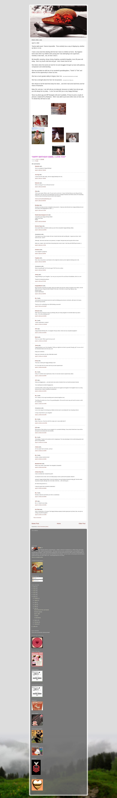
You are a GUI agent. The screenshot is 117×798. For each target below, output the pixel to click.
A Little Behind (37, 617)
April (35, 608)
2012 (34, 592)
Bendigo (37, 205)
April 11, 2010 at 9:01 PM (40, 367)
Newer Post (35, 523)
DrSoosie (37, 310)
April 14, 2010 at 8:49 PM (40, 488)
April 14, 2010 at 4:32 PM (40, 459)
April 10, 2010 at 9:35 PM (40, 332)
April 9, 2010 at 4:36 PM (40, 270)
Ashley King (38, 471)
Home (59, 523)
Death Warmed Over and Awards (41, 609)
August (36, 600)
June (35, 604)
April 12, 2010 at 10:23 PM (41, 423)
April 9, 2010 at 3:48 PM (40, 261)
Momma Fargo (38, 226)
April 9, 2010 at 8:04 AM (40, 186)
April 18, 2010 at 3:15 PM (40, 514)
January (36, 624)
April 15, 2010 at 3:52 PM (40, 505)
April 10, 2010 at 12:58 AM (41, 324)
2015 (34, 586)
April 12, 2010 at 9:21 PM (40, 414)
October (36, 598)
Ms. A (36, 298)
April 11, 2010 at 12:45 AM (41, 341)
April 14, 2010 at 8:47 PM (40, 467)
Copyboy (37, 258)
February (36, 622)
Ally (36, 191)
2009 (34, 626)
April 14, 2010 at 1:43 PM (40, 450)
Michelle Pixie (38, 463)
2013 (34, 590)
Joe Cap (37, 174)
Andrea (37, 446)
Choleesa (37, 249)
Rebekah (37, 166)
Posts (34, 578)
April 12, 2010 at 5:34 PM (40, 391)
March (35, 620)
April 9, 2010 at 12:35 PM (40, 229)
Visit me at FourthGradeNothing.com (43, 198)
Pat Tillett (37, 509)
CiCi (36, 427)
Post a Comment (37, 517)
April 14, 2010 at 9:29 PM (40, 496)
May (35, 606)
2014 (34, 588)
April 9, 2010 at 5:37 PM (40, 281)
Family (36, 160)
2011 (34, 594)
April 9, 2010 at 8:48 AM (40, 200)
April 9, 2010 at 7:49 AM (40, 178)
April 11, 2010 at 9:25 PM (40, 375)
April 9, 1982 (37, 613)
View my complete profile (37, 557)
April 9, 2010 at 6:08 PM (40, 293)
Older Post (82, 523)
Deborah (37, 183)
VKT (36, 328)
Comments (36, 580)
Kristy (36, 360)
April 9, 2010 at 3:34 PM (40, 253)
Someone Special (38, 611)
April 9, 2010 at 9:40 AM (40, 221)
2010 (34, 596)
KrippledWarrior (39, 285)
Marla (36, 337)
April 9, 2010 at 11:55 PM (40, 316)
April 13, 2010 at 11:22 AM (41, 442)
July (35, 602)
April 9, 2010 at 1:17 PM (40, 245)
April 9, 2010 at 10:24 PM (40, 306)
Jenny (36, 345)
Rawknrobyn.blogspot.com (41, 214)
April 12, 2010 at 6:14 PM (40, 403)
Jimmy (36, 274)
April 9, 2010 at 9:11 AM (40, 210)
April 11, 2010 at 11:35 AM (41, 356)
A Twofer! (36, 615)
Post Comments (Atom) (43, 526)
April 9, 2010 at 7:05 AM (40, 170)
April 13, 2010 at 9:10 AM (40, 432)
